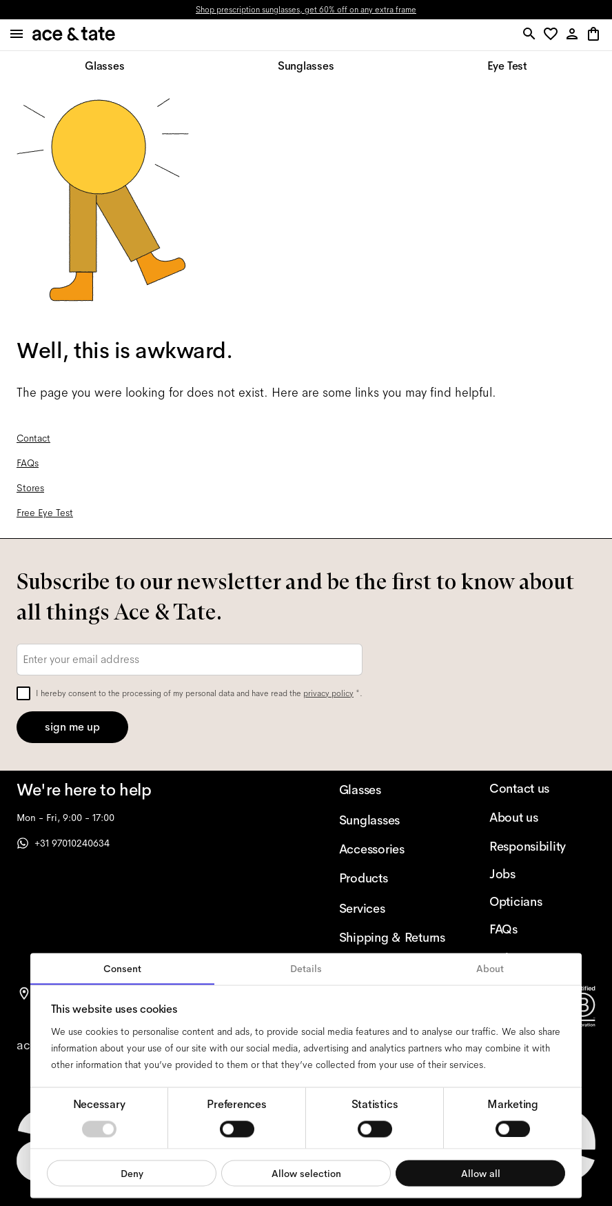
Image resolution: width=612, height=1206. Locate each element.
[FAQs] (542, 929)
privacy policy (328, 693)
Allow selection (306, 1173)
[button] (553, 35)
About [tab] (490, 968)
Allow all (480, 1173)
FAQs (28, 463)
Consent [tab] (122, 968)
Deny (132, 1173)
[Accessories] (392, 849)
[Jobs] (542, 874)
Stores (30, 488)
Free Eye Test (45, 512)
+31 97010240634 (63, 843)
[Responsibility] (542, 846)
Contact (33, 438)
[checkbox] (23, 693)
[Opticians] (542, 901)
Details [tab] (306, 968)
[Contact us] (542, 788)
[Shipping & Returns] (392, 937)
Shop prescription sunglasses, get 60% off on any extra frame (306, 9)
